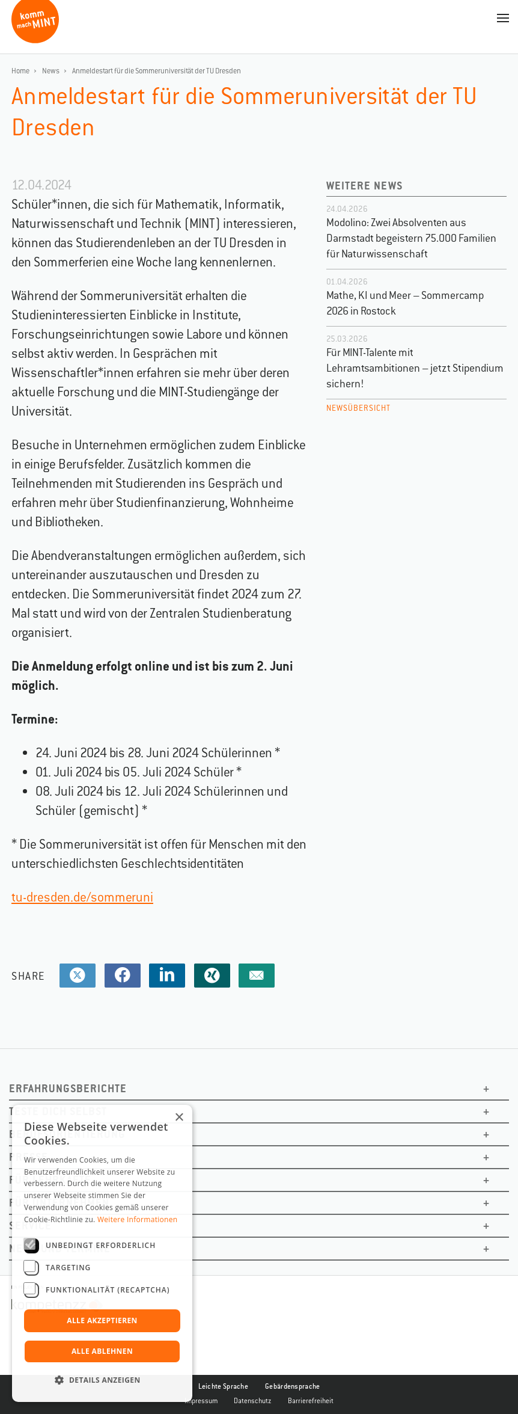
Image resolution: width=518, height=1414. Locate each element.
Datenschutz (253, 1401)
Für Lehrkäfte (50, 1180)
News (50, 71)
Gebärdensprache (292, 1386)
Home (20, 71)
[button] (102, 1380)
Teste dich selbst (58, 1111)
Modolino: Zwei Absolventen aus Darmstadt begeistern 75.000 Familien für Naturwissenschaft (411, 238)
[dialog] (102, 1253)
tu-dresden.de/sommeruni (82, 897)
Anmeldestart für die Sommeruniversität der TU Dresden (156, 71)
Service (30, 1225)
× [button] (178, 1117)
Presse (28, 1157)
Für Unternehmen (59, 1203)
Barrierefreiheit (311, 1401)
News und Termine (60, 1248)
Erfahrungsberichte (68, 1088)
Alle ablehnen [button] (102, 1351)
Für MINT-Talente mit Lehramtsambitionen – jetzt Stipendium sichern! (415, 368)
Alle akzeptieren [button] (102, 1320)
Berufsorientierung (67, 1134)
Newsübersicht (358, 408)
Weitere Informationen (137, 1219)
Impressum (201, 1401)
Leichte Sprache (223, 1386)
